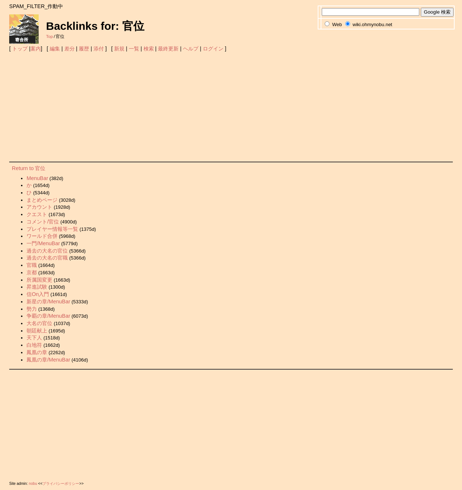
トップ (20, 49)
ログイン (213, 49)
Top (49, 36)
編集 (55, 49)
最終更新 (168, 49)
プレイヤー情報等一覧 (52, 229)
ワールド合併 (42, 236)
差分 (69, 49)
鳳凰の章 (37, 352)
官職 (32, 265)
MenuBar (37, 178)
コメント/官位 (43, 222)
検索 (149, 49)
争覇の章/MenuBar (48, 316)
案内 (36, 49)
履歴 (84, 49)
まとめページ (42, 200)
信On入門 (38, 294)
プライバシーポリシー (60, 484)
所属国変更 (39, 280)
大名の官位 (39, 323)
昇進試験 (37, 287)
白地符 (34, 345)
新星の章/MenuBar (48, 301)
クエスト (37, 214)
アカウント (39, 207)
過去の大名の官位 (47, 251)
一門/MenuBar (43, 243)
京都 (32, 272)
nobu (33, 484)
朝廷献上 (37, 331)
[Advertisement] (231, 106)
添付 (99, 49)
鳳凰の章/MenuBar (48, 360)
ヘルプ (190, 49)
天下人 (34, 338)
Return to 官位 (28, 168)
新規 (119, 49)
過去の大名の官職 (47, 258)
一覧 (134, 49)
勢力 (32, 309)
